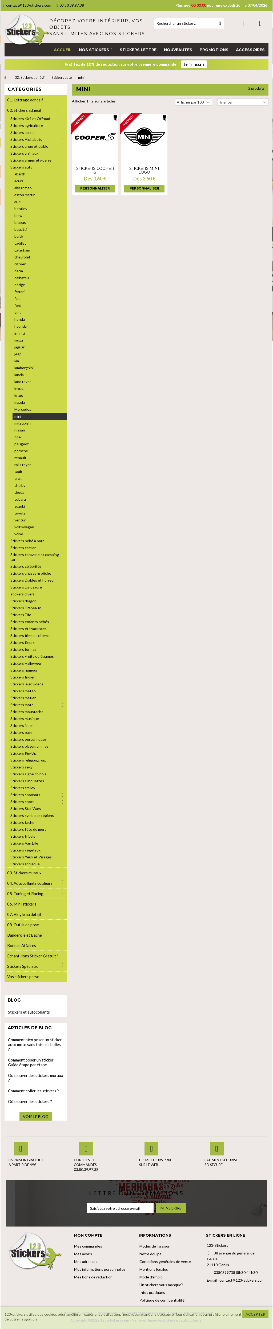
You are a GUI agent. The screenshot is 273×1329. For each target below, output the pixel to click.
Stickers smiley (22, 787)
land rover (22, 381)
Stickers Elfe (20, 614)
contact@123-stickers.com (27, 5)
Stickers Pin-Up (23, 753)
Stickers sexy (21, 767)
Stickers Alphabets (26, 139)
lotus (18, 395)
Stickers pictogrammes (29, 746)
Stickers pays (21, 732)
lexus (18, 388)
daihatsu (21, 277)
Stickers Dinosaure (26, 587)
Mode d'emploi (151, 1277)
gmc (17, 312)
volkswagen (24, 527)
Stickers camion (23, 547)
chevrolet (22, 257)
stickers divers (22, 594)
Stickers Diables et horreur (32, 580)
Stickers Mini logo (144, 170)
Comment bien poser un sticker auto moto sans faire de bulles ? (35, 1044)
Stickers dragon (23, 601)
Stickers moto (22, 704)
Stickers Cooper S (95, 170)
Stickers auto (21, 167)
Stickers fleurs (22, 642)
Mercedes (22, 409)
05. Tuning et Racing (25, 893)
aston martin (24, 194)
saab (18, 471)
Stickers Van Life (24, 843)
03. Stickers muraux (24, 872)
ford (17, 305)
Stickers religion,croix (28, 760)
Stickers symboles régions (32, 815)
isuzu (18, 340)
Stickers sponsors (25, 794)
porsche (21, 451)
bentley (20, 208)
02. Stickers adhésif (24, 110)
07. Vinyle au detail (24, 914)
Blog (14, 1000)
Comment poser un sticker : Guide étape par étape (31, 1062)
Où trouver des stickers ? (30, 1101)
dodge (19, 284)
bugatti (20, 229)
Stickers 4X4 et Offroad (30, 118)
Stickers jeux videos (26, 684)
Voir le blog (35, 1116)
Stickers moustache (26, 711)
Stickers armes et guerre (30, 160)
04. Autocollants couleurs (30, 883)
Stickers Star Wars (25, 808)
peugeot (21, 444)
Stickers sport (22, 801)
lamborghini (24, 367)
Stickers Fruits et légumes (32, 656)
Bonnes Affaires (21, 945)
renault (20, 457)
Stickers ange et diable (29, 146)
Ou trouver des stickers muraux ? (35, 1078)
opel (18, 437)
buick (18, 236)
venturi (20, 520)
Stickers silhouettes (27, 781)
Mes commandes (88, 1246)
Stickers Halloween (26, 663)
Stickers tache (22, 822)
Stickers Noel (21, 725)
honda (19, 319)
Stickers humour (24, 670)
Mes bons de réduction (93, 1277)
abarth (19, 174)
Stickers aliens (22, 132)
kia (16, 361)
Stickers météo (23, 691)
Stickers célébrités (26, 566)
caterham (22, 250)
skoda (19, 492)
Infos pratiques (152, 1292)
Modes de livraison (154, 1246)
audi (17, 201)
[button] (95, 49)
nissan (19, 430)
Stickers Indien (22, 677)
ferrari (19, 291)
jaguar (19, 347)
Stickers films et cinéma (30, 635)
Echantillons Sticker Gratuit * (33, 955)
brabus (20, 222)
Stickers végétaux (25, 850)
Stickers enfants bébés (29, 621)
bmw (18, 215)
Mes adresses (85, 1261)
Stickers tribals (22, 836)
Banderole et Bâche (24, 935)
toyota (20, 513)
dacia (18, 271)
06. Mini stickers (21, 904)
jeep (18, 354)
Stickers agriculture (26, 125)
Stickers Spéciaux (22, 966)
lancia (19, 374)
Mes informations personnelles (100, 1269)
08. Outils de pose (23, 924)
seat (18, 478)
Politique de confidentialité (161, 1300)
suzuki (19, 506)
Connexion (244, 23)
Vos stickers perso (23, 976)
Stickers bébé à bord (27, 540)
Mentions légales (153, 1269)
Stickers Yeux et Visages (31, 857)
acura (18, 181)
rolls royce (22, 464)
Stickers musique (24, 718)
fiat (17, 298)
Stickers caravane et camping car (34, 557)
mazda (19, 402)
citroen (20, 264)
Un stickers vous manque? (161, 1284)
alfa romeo (23, 188)
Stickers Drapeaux (25, 608)
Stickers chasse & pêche (30, 573)
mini (17, 416)
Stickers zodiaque (25, 864)
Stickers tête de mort (28, 829)
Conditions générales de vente (165, 1261)
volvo (18, 534)
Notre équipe (150, 1254)
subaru (20, 499)
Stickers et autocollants (29, 1012)
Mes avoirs (83, 1254)
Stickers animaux (24, 153)
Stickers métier (23, 698)
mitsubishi (22, 423)
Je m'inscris (194, 64)
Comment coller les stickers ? (33, 1090)
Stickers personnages (28, 739)
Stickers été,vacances (28, 628)
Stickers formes (23, 649)
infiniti (19, 333)
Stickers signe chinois (28, 774)
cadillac (20, 243)
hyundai (20, 326)
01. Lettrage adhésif (25, 99)
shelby (19, 485)
